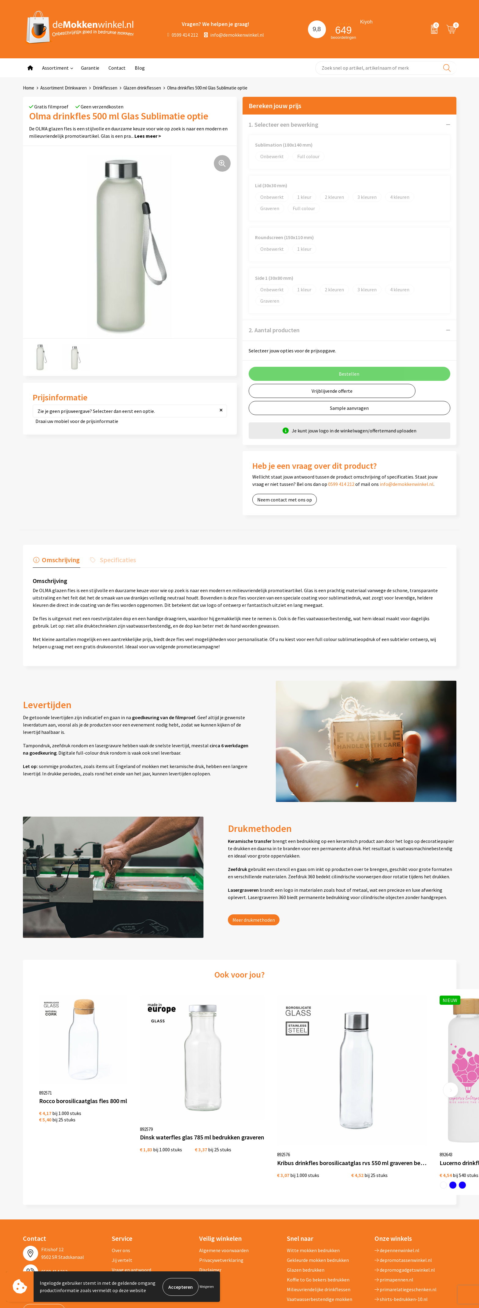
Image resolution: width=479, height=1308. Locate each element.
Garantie (90, 68)
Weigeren (206, 1286)
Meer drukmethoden (253, 919)
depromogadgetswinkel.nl (405, 1216)
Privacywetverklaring (221, 1206)
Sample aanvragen (349, 408)
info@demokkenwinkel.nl (234, 35)
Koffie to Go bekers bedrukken (318, 1226)
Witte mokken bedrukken (313, 1196)
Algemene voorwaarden (224, 1196)
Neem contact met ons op (284, 500)
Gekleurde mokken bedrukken (318, 1206)
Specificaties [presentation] (116, 559)
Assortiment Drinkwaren (63, 88)
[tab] (56, 561)
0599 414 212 (182, 35)
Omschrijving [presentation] (60, 559)
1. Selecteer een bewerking (283, 124)
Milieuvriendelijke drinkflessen (318, 1236)
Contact (117, 68)
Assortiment (55, 68)
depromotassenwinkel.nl (403, 1206)
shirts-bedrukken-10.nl (401, 1245)
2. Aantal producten (274, 330)
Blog (140, 68)
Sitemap (121, 1226)
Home (28, 88)
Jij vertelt (122, 1206)
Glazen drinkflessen (142, 88)
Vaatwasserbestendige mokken (319, 1245)
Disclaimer (210, 1216)
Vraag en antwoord (131, 1216)
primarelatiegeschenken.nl (406, 1236)
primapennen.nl (394, 1226)
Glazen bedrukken (305, 1216)
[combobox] (386, 68)
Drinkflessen (105, 88)
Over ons (121, 1196)
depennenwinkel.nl (397, 1196)
